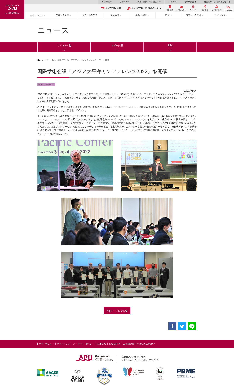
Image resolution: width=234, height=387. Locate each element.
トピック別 (117, 45)
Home (40, 60)
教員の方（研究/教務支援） (217, 2)
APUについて (36, 15)
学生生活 (114, 15)
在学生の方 (190, 2)
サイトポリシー (46, 344)
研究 (167, 15)
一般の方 (172, 2)
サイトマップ (63, 344)
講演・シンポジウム (46, 84)
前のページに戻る (117, 310)
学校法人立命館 (146, 344)
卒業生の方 (107, 2)
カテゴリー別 (64, 45)
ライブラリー (221, 15)
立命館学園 (128, 344)
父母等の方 (124, 2)
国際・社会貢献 (193, 15)
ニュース (50, 60)
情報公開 (114, 344)
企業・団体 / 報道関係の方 (149, 2)
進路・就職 (141, 15)
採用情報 (101, 344)
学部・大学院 (62, 15)
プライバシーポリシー (83, 344)
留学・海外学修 (90, 15)
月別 (170, 45)
